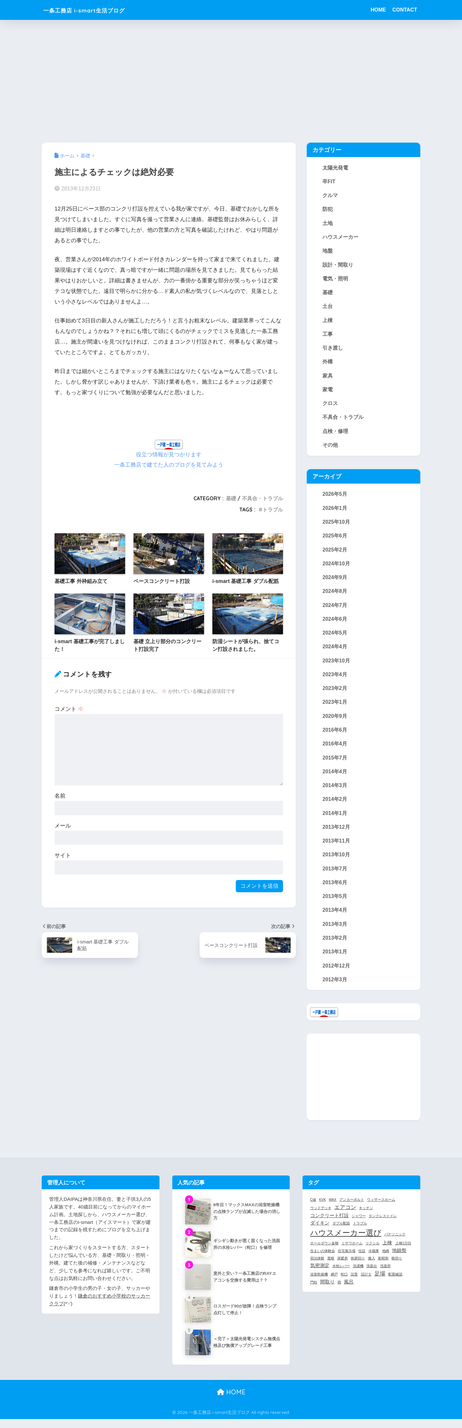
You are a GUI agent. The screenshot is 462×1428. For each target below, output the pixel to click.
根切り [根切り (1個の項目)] (396, 1267)
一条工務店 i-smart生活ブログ (97, 9)
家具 (327, 378)
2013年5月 (334, 904)
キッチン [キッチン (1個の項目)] (366, 1217)
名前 (60, 796)
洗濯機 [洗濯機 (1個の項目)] (358, 1275)
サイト (63, 855)
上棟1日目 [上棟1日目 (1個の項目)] (403, 1252)
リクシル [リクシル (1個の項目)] (372, 1252)
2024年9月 (334, 582)
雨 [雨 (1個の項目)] (339, 1291)
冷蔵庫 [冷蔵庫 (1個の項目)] (373, 1260)
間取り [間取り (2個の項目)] (327, 1290)
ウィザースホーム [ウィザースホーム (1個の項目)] (381, 1208)
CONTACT (404, 9)
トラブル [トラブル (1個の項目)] (360, 1232)
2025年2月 (334, 553)
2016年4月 (334, 750)
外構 (327, 364)
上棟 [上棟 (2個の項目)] (387, 1251)
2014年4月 (334, 778)
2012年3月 (334, 989)
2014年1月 (334, 820)
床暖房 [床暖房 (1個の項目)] (342, 1267)
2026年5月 (334, 497)
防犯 (327, 209)
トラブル (272, 509)
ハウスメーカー (340, 238)
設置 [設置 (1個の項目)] (354, 1283)
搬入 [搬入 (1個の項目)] (371, 1267)
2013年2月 (334, 946)
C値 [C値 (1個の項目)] (313, 1208)
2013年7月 (334, 876)
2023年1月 (334, 708)
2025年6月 (334, 540)
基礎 (231, 498)
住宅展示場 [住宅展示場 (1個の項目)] (346, 1260)
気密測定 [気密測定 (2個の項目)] (319, 1274)
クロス (330, 406)
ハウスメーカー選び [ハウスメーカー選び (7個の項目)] (345, 1242)
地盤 (327, 251)
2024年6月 (334, 624)
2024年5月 (334, 638)
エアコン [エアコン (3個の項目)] (345, 1216)
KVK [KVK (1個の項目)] (322, 1208)
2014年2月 (334, 806)
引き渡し (332, 350)
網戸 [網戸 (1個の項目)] (334, 1283)
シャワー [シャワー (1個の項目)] (359, 1225)
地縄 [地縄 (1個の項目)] (385, 1260)
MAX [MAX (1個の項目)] (332, 1208)
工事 (327, 336)
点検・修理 (335, 434)
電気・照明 (335, 280)
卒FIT (328, 181)
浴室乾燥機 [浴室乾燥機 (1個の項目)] (319, 1283)
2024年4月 (334, 652)
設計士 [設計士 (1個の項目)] (366, 1283)
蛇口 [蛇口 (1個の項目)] (344, 1283)
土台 (327, 308)
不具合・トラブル (262, 498)
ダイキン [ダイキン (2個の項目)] (319, 1232)
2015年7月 (334, 764)
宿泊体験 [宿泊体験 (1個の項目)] (317, 1267)
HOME (378, 9)
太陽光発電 (335, 167)
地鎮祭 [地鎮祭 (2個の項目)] (399, 1259)
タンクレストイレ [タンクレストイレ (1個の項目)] (383, 1225)
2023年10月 (336, 666)
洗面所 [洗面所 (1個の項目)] (385, 1275)
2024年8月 (334, 596)
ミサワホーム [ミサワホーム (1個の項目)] (352, 1252)
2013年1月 (334, 960)
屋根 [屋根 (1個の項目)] (330, 1267)
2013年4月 (334, 918)
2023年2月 (334, 694)
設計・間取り (337, 266)
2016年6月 (334, 736)
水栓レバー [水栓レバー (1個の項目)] (341, 1275)
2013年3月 (334, 932)
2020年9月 (334, 722)
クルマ (330, 195)
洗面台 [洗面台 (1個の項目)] (371, 1275)
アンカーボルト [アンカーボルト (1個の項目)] (351, 1208)
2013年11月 (336, 848)
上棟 (327, 322)
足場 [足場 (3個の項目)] (379, 1283)
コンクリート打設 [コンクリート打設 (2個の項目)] (329, 1224)
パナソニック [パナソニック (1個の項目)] (395, 1243)
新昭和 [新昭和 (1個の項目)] (383, 1267)
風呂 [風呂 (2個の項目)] (349, 1290)
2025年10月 (336, 525)
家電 (327, 392)
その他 (330, 448)
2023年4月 (334, 680)
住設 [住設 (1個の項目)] (361, 1260)
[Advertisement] (231, 81)
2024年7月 (334, 610)
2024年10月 (336, 567)
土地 (327, 224)
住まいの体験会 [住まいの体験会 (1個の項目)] (322, 1260)
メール (63, 825)
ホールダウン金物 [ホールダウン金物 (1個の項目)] (324, 1252)
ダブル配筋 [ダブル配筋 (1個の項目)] (341, 1232)
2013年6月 (334, 890)
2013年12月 (336, 834)
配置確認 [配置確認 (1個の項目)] (395, 1283)
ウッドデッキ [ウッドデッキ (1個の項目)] (320, 1217)
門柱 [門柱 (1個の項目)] (313, 1291)
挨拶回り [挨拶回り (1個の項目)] (358, 1267)
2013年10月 (336, 862)
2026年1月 (334, 511)
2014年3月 (334, 792)
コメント (69, 709)
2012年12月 (336, 974)
